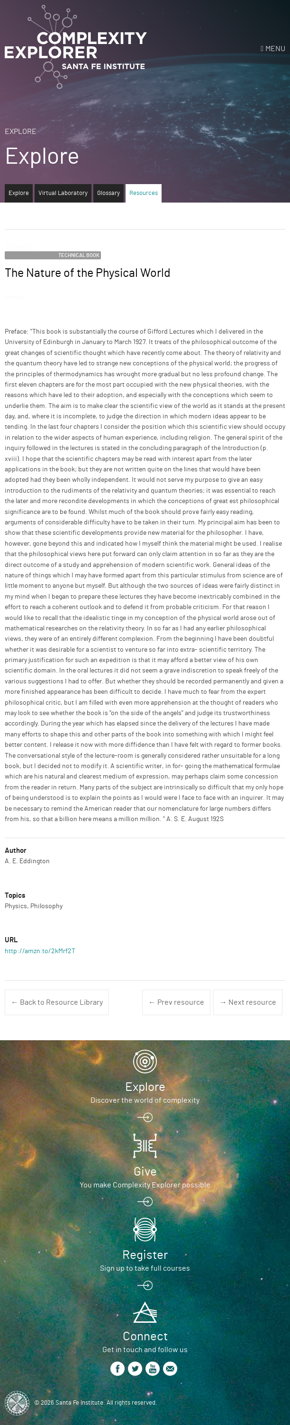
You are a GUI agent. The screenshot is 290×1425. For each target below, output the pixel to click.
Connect (145, 1336)
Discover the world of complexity (145, 1100)
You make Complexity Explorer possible (145, 1185)
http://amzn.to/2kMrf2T (40, 951)
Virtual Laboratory (63, 193)
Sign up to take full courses (145, 1268)
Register (145, 1255)
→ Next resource (247, 1002)
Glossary (108, 193)
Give (145, 1172)
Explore (20, 131)
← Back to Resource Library (57, 1002)
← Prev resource (176, 1002)
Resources (143, 193)
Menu (275, 49)
